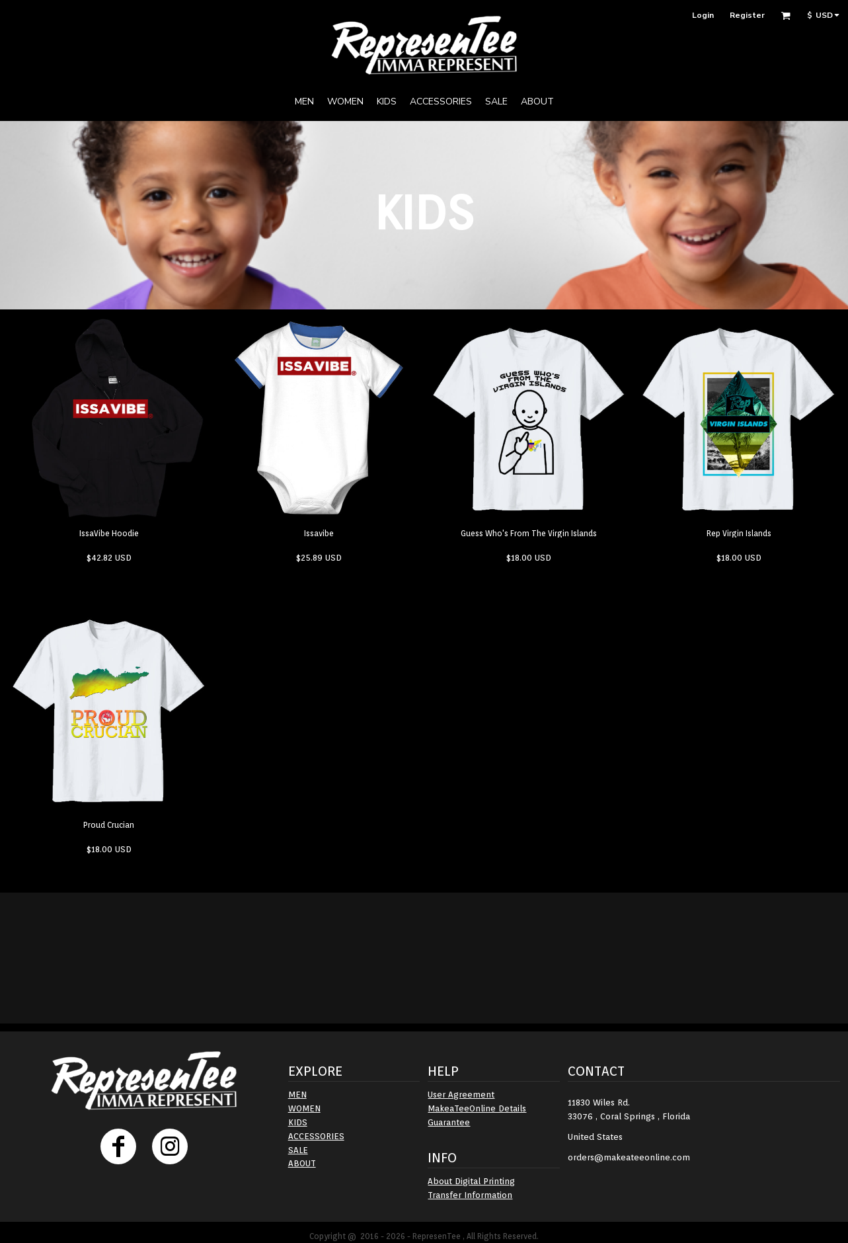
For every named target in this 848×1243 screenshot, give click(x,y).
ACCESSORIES (316, 1136)
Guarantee (449, 1122)
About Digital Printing (471, 1181)
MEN (297, 1095)
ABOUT (302, 1163)
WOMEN (304, 1108)
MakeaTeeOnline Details (477, 1108)
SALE (298, 1150)
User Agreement (461, 1095)
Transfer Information (470, 1195)
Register (747, 15)
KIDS (297, 1122)
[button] (785, 15)
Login (703, 15)
